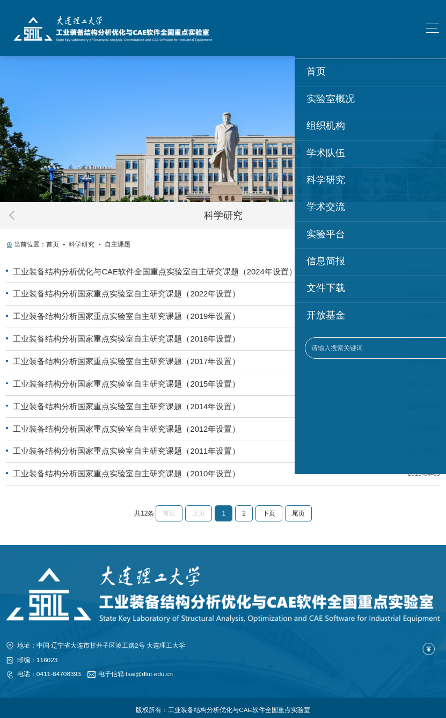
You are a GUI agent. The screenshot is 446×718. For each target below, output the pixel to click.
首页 (52, 244)
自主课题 (117, 244)
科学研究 (81, 244)
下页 (268, 508)
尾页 (298, 508)
